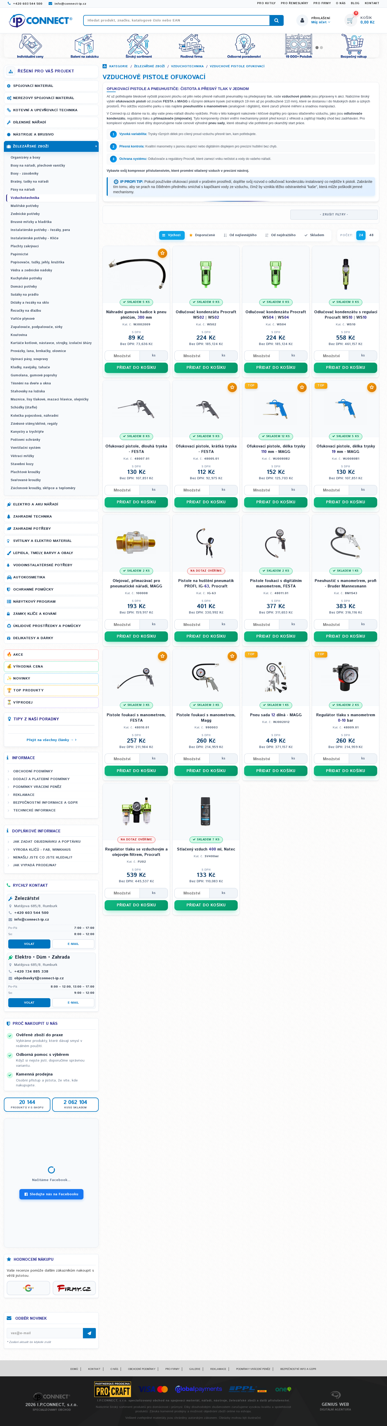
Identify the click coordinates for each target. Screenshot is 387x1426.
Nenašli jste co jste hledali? (42, 857)
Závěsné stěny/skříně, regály (34, 423)
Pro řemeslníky (294, 3)
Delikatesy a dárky (33, 638)
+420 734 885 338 (31, 971)
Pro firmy (322, 3)
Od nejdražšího (283, 235)
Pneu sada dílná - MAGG (276, 715)
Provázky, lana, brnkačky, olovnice (38, 351)
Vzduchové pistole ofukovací (237, 66)
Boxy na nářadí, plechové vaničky (38, 165)
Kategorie (118, 66)
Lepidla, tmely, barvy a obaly (43, 553)
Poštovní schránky (25, 439)
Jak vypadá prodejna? (34, 865)
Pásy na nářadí (23, 189)
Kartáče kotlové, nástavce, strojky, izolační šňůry (51, 343)
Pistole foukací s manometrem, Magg (206, 717)
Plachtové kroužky (25, 472)
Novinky (21, 678)
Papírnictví (19, 254)
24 (361, 235)
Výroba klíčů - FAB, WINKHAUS (42, 849)
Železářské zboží (149, 66)
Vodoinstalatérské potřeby (42, 565)
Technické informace (34, 810)
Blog (355, 3)
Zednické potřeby (25, 214)
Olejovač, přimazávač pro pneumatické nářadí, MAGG (136, 583)
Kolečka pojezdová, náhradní (34, 415)
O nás (341, 3)
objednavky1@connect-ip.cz (39, 978)
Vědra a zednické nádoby (31, 270)
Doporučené (205, 235)
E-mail (73, 944)
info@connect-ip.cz (67, 4)
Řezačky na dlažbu (26, 310)
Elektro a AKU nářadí (35, 504)
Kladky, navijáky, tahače (30, 367)
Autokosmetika (29, 577)
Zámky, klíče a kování (34, 613)
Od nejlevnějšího (243, 235)
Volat (29, 944)
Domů (74, 1369)
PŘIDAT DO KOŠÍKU (136, 367)
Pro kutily (266, 3)
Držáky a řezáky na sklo (30, 302)
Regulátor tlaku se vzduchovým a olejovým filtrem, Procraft (136, 852)
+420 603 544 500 (25, 4)
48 (371, 235)
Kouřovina (19, 335)
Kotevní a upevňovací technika (45, 110)
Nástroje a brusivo (33, 134)
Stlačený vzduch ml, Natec (206, 849)
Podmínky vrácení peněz (37, 786)
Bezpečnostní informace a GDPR (45, 802)
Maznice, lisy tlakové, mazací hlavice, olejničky (49, 399)
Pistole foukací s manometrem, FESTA (136, 717)
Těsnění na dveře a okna (31, 383)
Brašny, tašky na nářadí (30, 181)
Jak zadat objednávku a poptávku (47, 841)
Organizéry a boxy (25, 157)
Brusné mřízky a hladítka (31, 222)
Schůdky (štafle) (24, 407)
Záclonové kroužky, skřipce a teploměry (43, 488)
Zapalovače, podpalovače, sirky (36, 327)
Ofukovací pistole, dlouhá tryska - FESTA (136, 449)
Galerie (194, 1369)
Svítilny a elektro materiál (42, 540)
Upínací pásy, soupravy (29, 359)
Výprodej (23, 702)
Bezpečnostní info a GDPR (298, 1369)
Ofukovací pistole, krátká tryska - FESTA (206, 449)
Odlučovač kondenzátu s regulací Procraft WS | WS (345, 314)
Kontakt (372, 3)
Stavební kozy (22, 464)
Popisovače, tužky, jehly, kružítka (37, 262)
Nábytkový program (34, 601)
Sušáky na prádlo (24, 294)
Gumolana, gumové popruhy (34, 375)
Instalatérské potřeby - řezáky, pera (40, 230)
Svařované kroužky (26, 480)
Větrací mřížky (22, 456)
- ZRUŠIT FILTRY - (334, 215)
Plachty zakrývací (25, 246)
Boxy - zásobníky (24, 173)
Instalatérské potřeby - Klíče (34, 238)
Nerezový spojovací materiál (43, 98)
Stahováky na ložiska (28, 391)
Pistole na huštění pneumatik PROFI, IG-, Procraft (206, 583)
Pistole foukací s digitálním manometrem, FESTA (276, 583)
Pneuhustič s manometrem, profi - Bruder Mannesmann (345, 583)
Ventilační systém (26, 447)
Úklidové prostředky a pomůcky (47, 626)
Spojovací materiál (33, 85)
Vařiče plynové (23, 318)
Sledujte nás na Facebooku (51, 1194)
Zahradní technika (32, 516)
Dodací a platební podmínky (41, 779)
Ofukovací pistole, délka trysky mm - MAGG (276, 449)
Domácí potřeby (24, 286)
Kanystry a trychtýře (27, 431)
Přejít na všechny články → (50, 740)
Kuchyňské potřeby (26, 278)
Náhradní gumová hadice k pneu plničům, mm (136, 314)
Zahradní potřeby (32, 528)
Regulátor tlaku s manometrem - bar (345, 717)
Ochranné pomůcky (33, 589)
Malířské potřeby (24, 206)
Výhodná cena (28, 666)
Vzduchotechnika (187, 66)
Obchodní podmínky (33, 771)
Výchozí (174, 235)
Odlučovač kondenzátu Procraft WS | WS (206, 314)
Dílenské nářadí (29, 122)
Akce (18, 654)
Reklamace (23, 794)
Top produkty (28, 690)
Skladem (317, 235)
